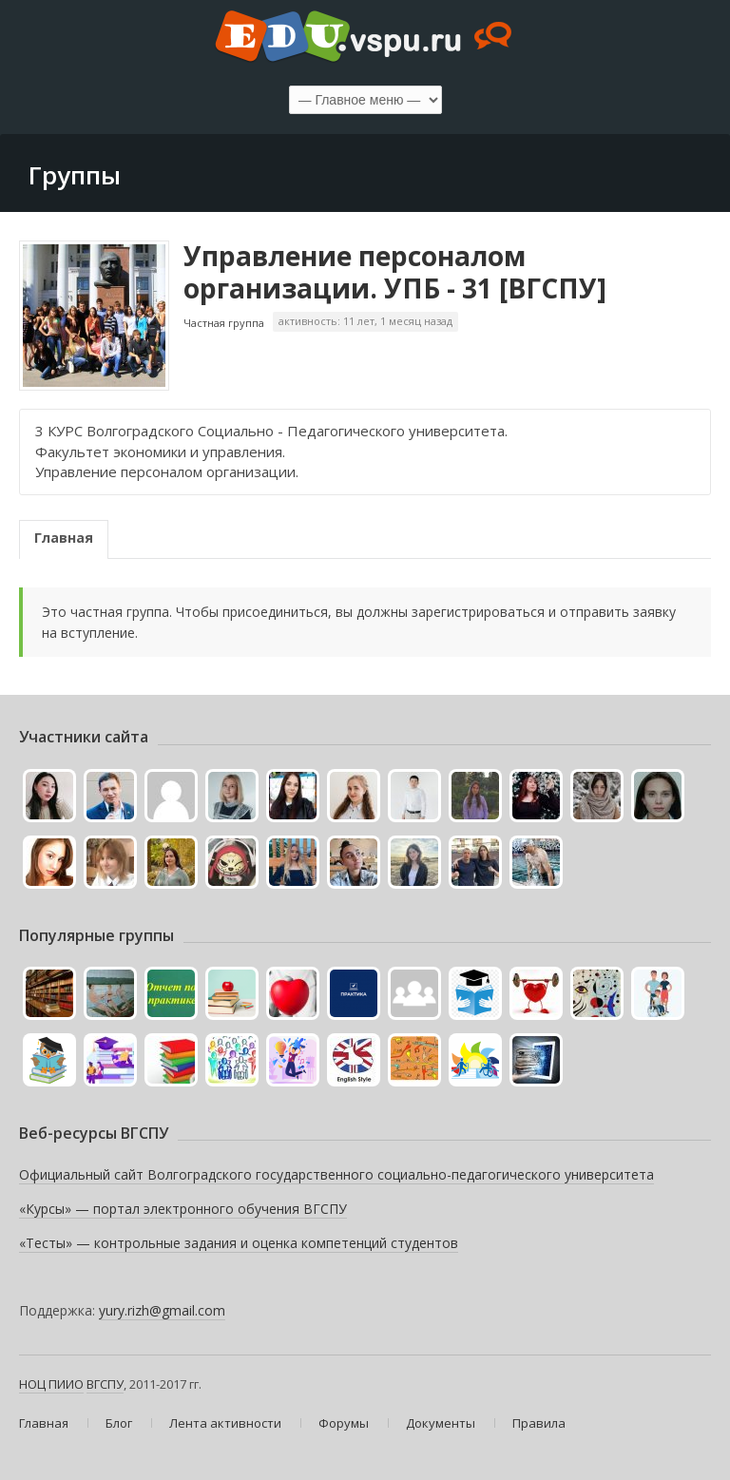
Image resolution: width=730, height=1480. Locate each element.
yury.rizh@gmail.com (162, 1310)
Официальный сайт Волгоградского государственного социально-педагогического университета (336, 1174)
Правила (539, 1423)
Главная (63, 538)
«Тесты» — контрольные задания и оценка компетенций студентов (238, 1243)
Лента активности (225, 1423)
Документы (440, 1423)
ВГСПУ (105, 1384)
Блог (119, 1423)
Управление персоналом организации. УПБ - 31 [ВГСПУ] (394, 272)
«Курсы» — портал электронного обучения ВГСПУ (183, 1209)
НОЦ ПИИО (51, 1384)
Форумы (343, 1423)
